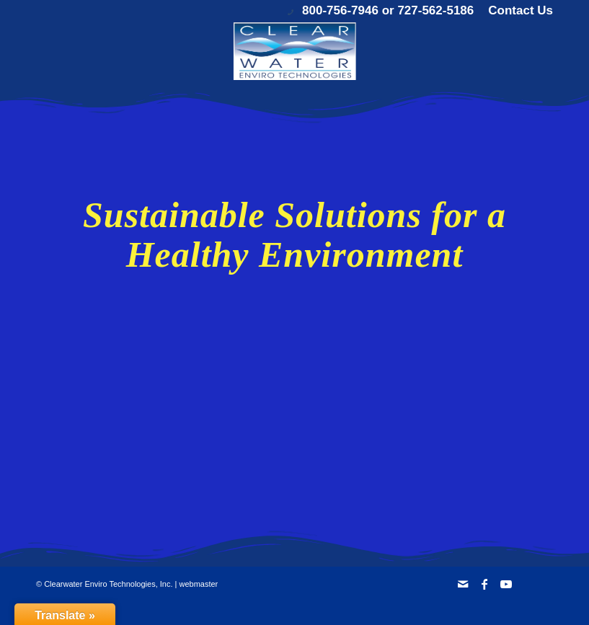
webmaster (198, 584)
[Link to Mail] (463, 584)
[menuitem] (517, 10)
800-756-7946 (340, 10)
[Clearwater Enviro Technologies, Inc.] (294, 51)
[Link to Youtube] (506, 584)
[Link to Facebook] (484, 584)
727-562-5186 (435, 10)
